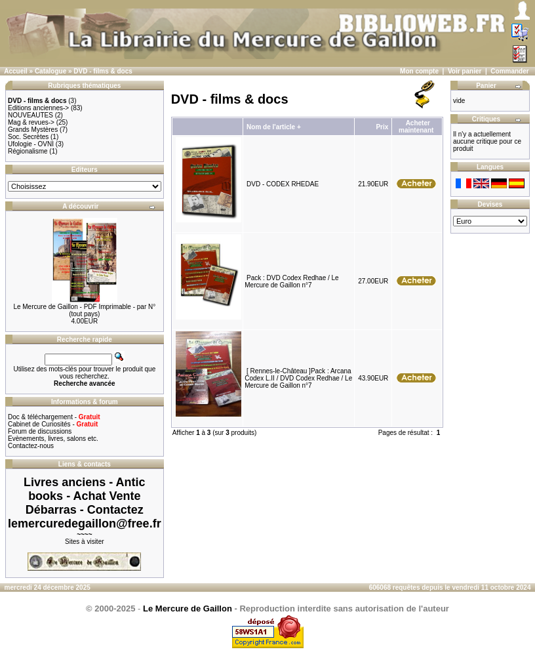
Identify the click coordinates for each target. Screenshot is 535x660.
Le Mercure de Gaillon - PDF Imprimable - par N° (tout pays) (84, 310)
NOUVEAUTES (30, 115)
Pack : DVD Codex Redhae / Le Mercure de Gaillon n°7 (291, 281)
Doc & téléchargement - (54, 417)
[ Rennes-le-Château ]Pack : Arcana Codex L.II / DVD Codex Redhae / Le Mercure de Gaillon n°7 (298, 378)
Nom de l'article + (274, 127)
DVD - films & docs (102, 71)
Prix (382, 127)
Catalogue (50, 71)
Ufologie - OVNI (31, 144)
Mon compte (419, 71)
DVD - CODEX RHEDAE (283, 184)
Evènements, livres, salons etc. (53, 438)
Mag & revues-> (31, 122)
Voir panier (465, 71)
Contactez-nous (31, 445)
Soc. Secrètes (28, 136)
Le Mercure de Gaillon (187, 608)
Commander (509, 71)
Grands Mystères (33, 129)
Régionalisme (28, 151)
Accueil (16, 71)
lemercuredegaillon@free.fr (84, 523)
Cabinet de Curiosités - (53, 424)
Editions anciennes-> (38, 108)
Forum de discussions (39, 431)
